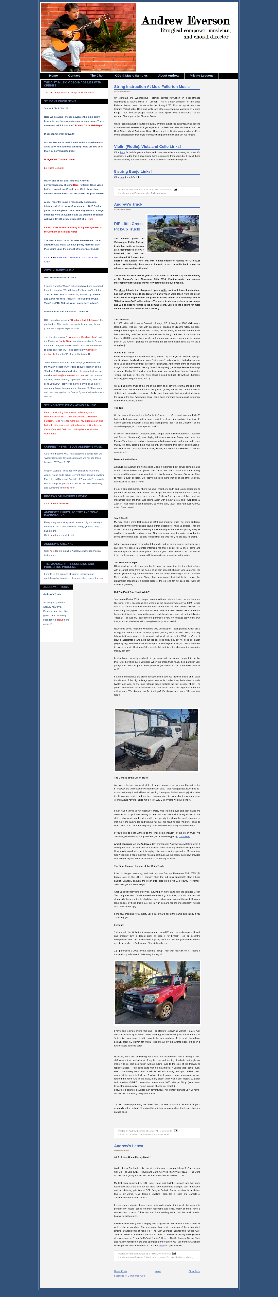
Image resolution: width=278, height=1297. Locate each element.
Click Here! (184, 836)
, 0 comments (165, 189)
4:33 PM (153, 1253)
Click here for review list (56, 503)
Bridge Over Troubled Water (59, 159)
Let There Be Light (54, 167)
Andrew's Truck (128, 204)
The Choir (97, 75)
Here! (74, 231)
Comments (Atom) (137, 1276)
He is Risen (65, 341)
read (67, 487)
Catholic (148, 1257)
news (163, 1257)
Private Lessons (202, 75)
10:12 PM (153, 1131)
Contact (74, 75)
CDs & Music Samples (131, 75)
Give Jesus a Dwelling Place (82, 337)
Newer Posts (120, 1271)
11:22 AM (153, 189)
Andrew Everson (134, 1257)
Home (53, 75)
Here (90, 219)
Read (57, 420)
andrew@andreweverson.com (68, 375)
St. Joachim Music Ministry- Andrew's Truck (148, 1134)
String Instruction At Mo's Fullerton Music (152, 86)
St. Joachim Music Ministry (180, 1257)
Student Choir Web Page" (88, 125)
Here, (76, 184)
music (156, 1257)
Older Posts (194, 1271)
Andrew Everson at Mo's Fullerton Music (146, 193)
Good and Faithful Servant (85, 320)
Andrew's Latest (128, 1146)
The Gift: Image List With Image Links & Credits (69, 92)
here (52, 535)
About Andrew (168, 75)
